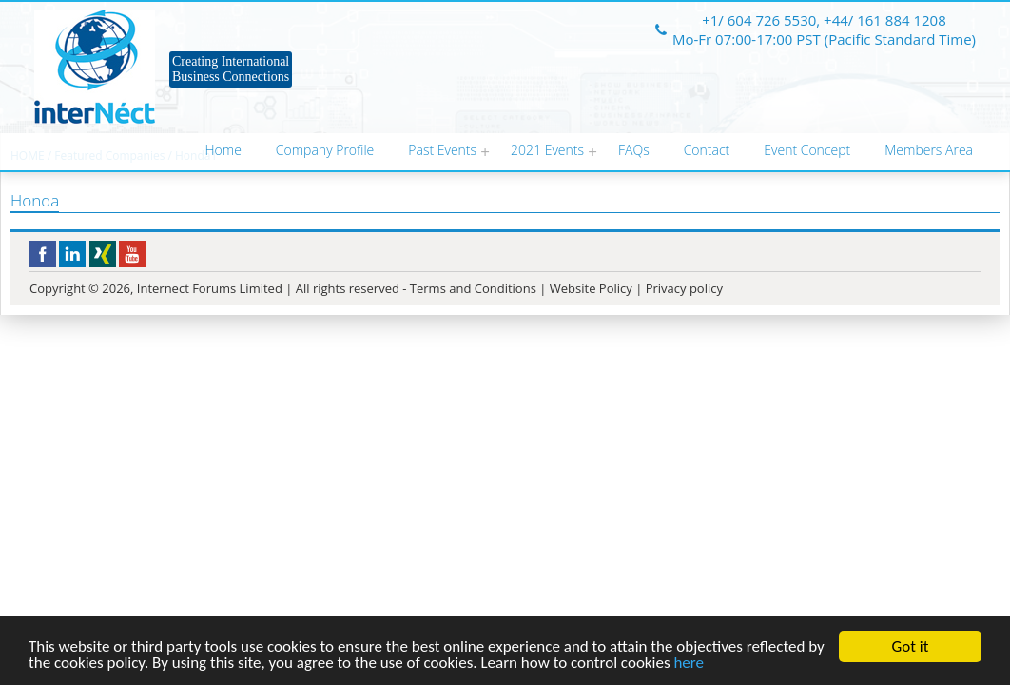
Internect (94, 67)
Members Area (928, 150)
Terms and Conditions (473, 288)
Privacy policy (684, 288)
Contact (707, 150)
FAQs (634, 150)
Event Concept (807, 150)
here (688, 664)
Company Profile (325, 150)
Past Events (442, 150)
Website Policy (591, 288)
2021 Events (547, 150)
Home (223, 150)
